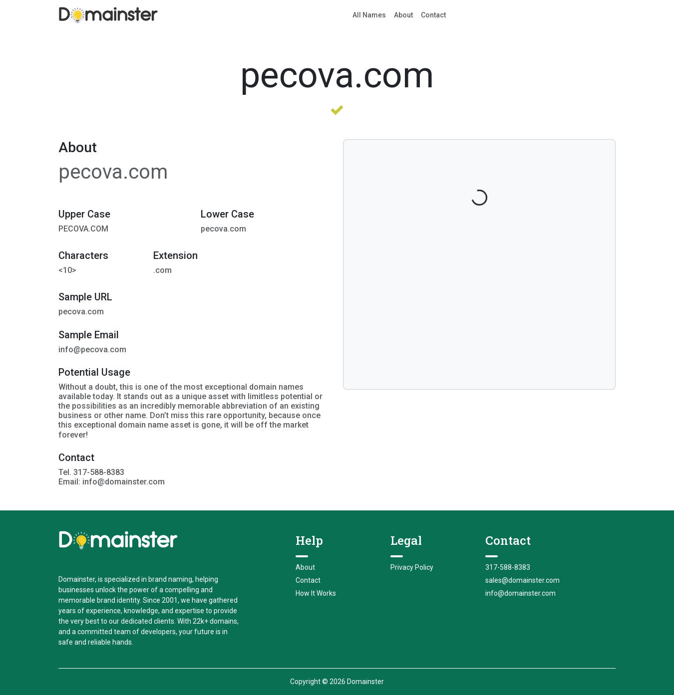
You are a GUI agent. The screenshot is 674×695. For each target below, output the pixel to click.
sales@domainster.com (522, 580)
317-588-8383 (507, 567)
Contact (433, 15)
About (403, 15)
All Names (369, 15)
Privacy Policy (411, 567)
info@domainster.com (520, 593)
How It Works (316, 593)
